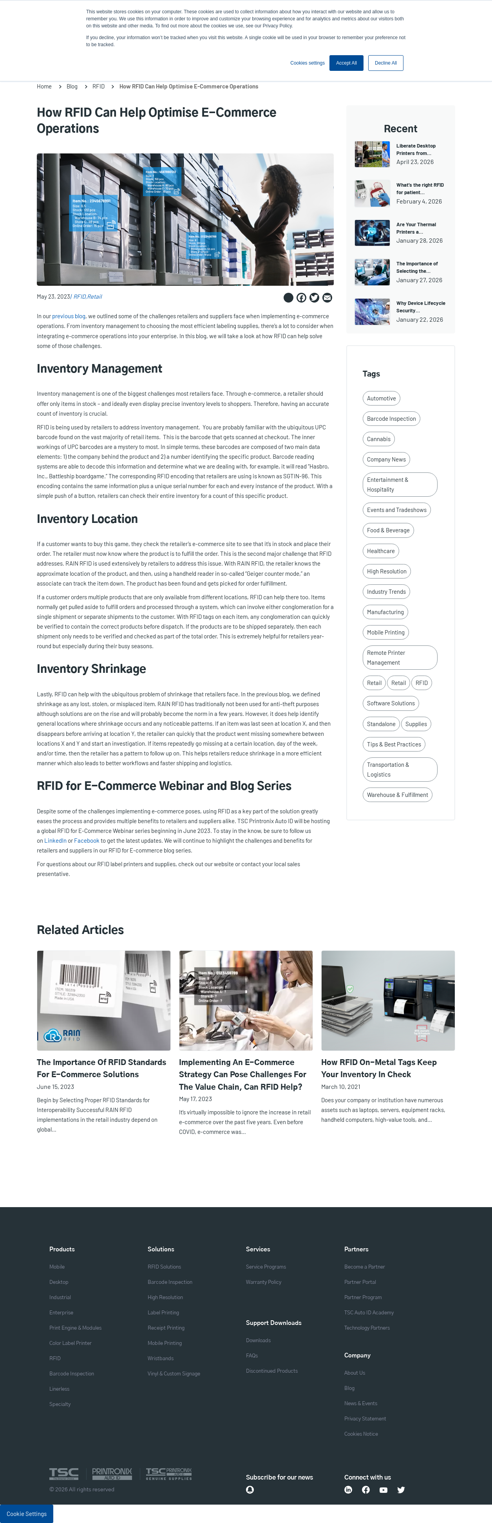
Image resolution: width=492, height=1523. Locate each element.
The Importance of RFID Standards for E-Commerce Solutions (101, 1069)
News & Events (360, 1403)
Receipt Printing (166, 1328)
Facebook (86, 840)
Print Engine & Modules (75, 1328)
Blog (72, 86)
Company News (386, 459)
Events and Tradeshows (397, 509)
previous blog (68, 315)
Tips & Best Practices (394, 744)
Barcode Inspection (391, 418)
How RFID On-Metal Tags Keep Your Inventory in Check (379, 1069)
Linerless (59, 1389)
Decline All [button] (386, 63)
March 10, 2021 (340, 1086)
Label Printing (163, 1313)
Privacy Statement (365, 1419)
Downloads (258, 1340)
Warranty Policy (263, 1282)
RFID (98, 86)
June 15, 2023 (55, 1086)
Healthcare (381, 550)
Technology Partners (367, 1328)
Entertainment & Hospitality (388, 484)
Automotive (381, 398)
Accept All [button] (346, 63)
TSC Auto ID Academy (369, 1313)
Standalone (381, 723)
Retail (94, 296)
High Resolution (387, 571)
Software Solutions (391, 703)
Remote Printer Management (386, 657)
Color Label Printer (70, 1343)
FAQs (252, 1356)
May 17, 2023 (195, 1098)
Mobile (57, 1267)
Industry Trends (386, 591)
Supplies (416, 723)
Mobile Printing (386, 632)
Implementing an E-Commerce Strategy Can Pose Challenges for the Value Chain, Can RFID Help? (242, 1075)
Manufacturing (385, 611)
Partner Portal (360, 1282)
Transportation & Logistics (388, 769)
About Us (354, 1373)
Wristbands (161, 1358)
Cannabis (379, 438)
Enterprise (61, 1313)
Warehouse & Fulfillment (397, 794)
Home (44, 86)
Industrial (60, 1297)
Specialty (60, 1404)
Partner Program (363, 1297)
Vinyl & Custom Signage (174, 1374)
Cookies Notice (361, 1434)
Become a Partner (364, 1267)
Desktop (59, 1282)
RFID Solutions (164, 1267)
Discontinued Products (272, 1371)
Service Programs (266, 1267)
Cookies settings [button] (307, 63)
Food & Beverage (388, 530)
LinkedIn (55, 840)
